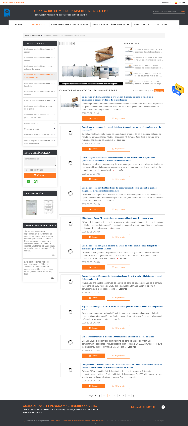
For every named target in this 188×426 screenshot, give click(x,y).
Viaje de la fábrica (80, 24)
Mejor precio (118, 118)
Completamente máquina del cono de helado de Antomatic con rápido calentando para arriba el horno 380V (147, 58)
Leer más (117, 109)
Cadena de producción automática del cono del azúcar (38, 67)
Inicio (27, 36)
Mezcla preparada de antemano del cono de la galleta (38, 141)
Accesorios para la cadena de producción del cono (36, 116)
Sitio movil (28, 421)
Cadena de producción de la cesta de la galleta (38, 107)
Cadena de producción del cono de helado (38, 59)
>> (128, 396)
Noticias (162, 24)
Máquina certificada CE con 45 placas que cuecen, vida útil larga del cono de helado (90, 84)
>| (133, 396)
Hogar (19, 24)
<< (105, 396)
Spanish (181, 3)
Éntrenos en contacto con (121, 24)
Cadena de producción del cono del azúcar (38, 50)
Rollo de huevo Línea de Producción (39, 100)
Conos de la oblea (31, 129)
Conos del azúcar (31, 123)
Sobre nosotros (60, 24)
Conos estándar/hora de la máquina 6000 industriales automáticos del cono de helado (118, 337)
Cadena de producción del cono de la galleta (38, 84)
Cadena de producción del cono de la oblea (38, 93)
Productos (39, 24)
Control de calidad (101, 24)
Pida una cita (167, 3)
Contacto (39, 175)
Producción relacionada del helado (38, 135)
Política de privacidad (41, 421)
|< (100, 396)
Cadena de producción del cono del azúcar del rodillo (38, 76)
